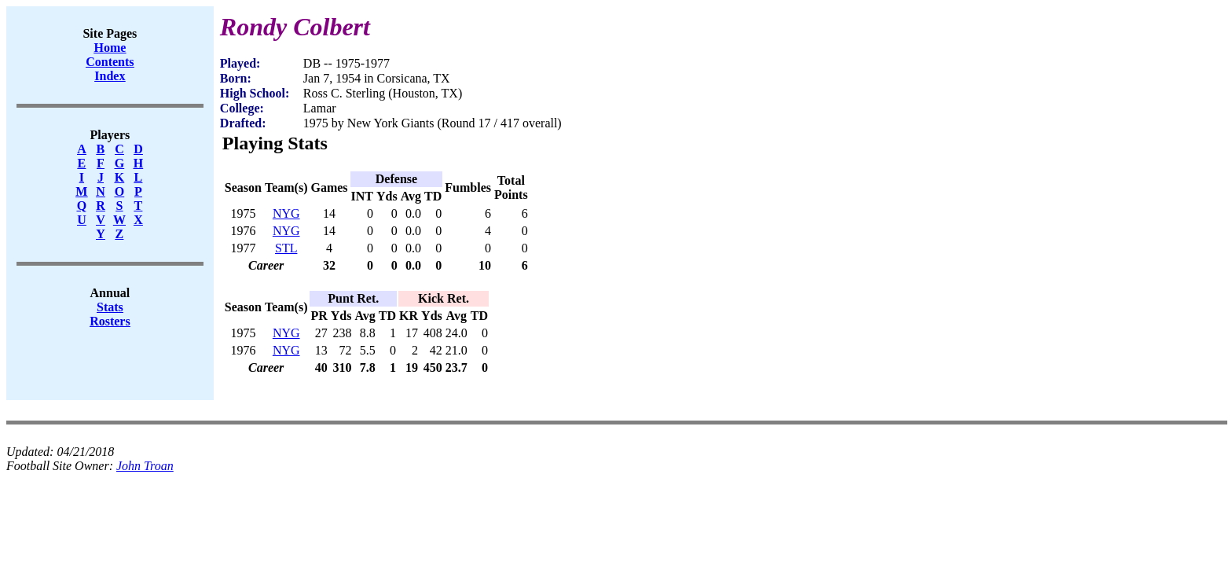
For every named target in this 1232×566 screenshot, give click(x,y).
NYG (286, 213)
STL (286, 248)
